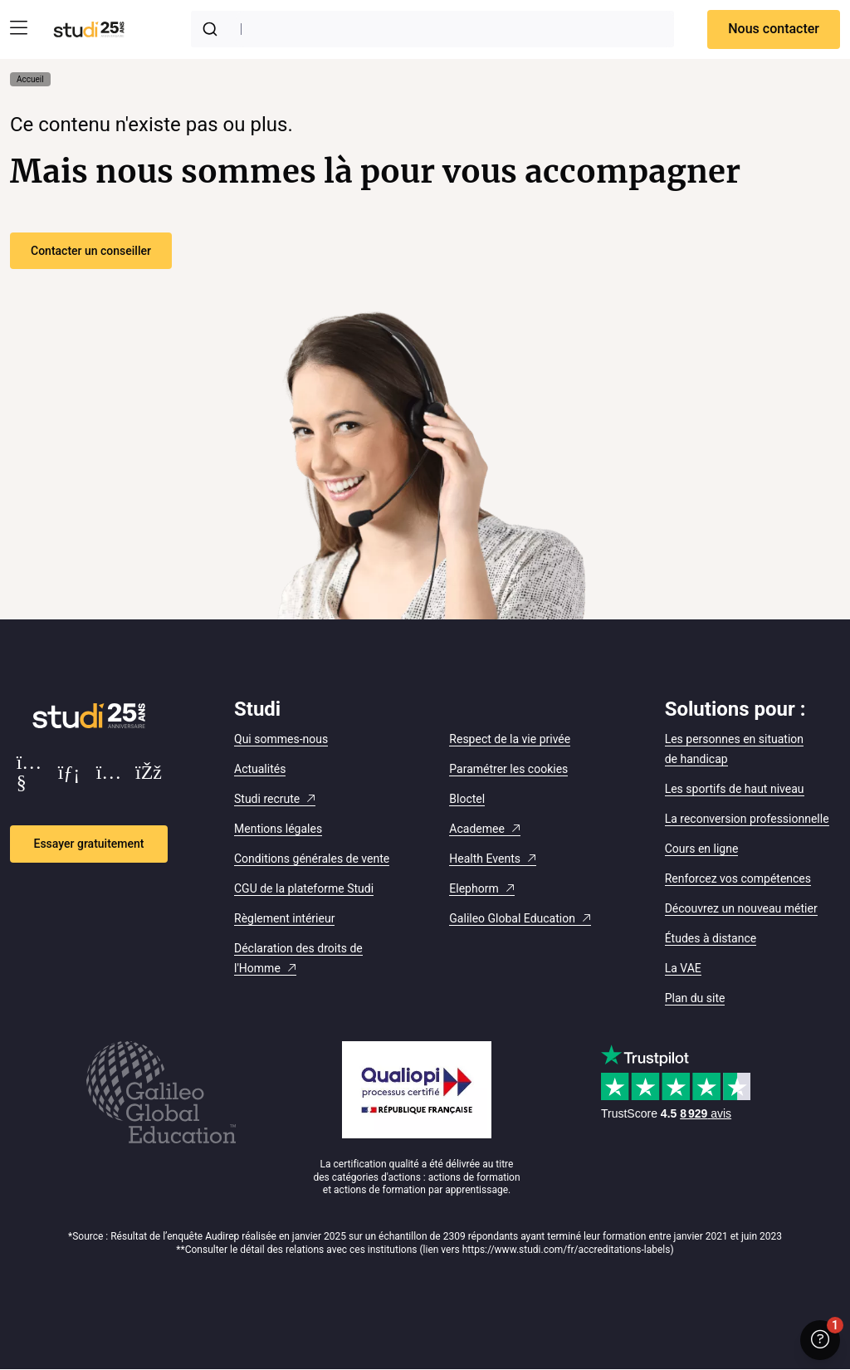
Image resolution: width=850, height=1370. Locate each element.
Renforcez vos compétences (738, 878)
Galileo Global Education (512, 918)
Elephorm (473, 888)
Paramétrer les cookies (508, 769)
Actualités (260, 769)
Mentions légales (278, 828)
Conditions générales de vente (311, 858)
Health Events (484, 858)
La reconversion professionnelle (747, 818)
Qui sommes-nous (281, 739)
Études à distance (711, 938)
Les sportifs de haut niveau (734, 788)
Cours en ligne (702, 848)
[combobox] (432, 29)
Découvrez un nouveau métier (741, 908)
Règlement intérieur (284, 918)
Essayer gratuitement (89, 843)
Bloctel (467, 798)
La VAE (683, 968)
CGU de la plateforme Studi (304, 888)
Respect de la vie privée (509, 739)
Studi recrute (267, 798)
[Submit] (213, 29)
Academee (477, 828)
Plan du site (695, 998)
